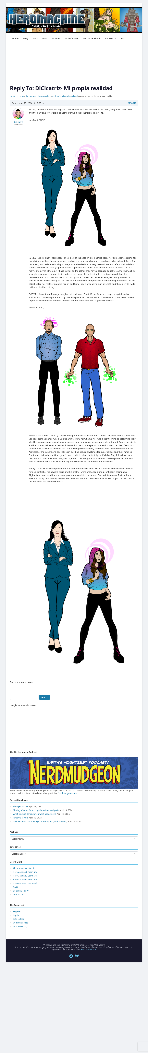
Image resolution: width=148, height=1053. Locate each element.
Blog (25, 38)
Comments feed (20, 922)
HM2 (44, 38)
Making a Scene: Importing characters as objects (36, 810)
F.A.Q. (15, 887)
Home (15, 38)
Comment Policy (20, 890)
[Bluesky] (77, 956)
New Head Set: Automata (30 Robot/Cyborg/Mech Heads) (40, 821)
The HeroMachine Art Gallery (38, 96)
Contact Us (110, 38)
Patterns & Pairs (20, 817)
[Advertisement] (74, 63)
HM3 (35, 38)
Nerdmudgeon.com (67, 793)
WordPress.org (20, 926)
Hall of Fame (71, 38)
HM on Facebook (91, 38)
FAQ (123, 38)
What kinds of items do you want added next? (34, 814)
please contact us (89, 949)
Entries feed (18, 919)
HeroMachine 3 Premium (25, 879)
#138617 (131, 103)
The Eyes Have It (21, 806)
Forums (56, 38)
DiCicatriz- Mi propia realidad (65, 96)
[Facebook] (71, 956)
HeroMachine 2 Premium (25, 872)
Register (17, 911)
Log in (16, 915)
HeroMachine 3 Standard (25, 883)
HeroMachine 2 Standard (25, 875)
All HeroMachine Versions (25, 868)
